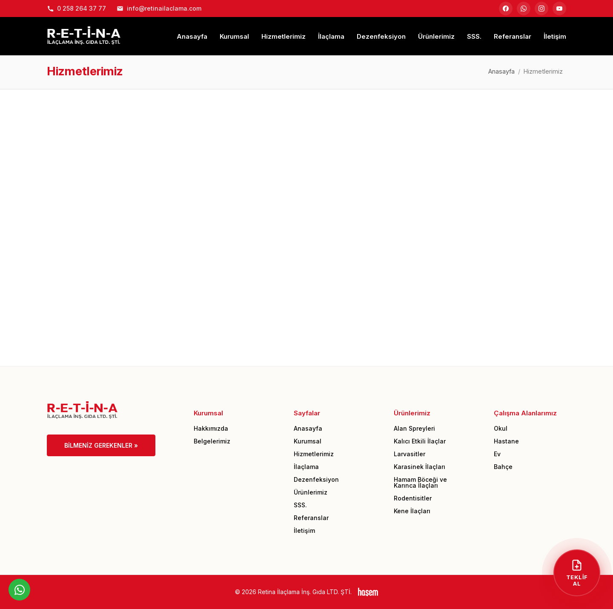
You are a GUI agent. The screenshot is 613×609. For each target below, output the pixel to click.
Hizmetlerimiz (283, 36)
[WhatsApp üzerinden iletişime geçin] (19, 589)
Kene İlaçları (412, 511)
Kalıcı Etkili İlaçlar (420, 441)
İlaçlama (331, 36)
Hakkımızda (211, 428)
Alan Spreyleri (414, 428)
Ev (497, 453)
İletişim (555, 36)
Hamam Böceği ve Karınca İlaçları (420, 482)
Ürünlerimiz (436, 36)
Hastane (506, 441)
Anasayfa (192, 36)
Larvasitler (409, 453)
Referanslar (512, 36)
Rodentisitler (413, 498)
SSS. (474, 36)
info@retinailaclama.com (159, 8)
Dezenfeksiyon (381, 36)
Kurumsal (234, 36)
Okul (500, 428)
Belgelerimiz (212, 441)
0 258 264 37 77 (76, 8)
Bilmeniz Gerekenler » (101, 445)
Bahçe (503, 466)
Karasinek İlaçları (419, 466)
